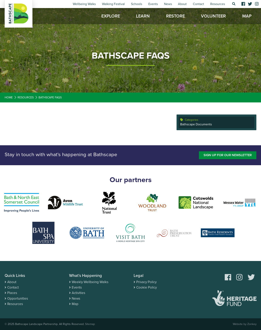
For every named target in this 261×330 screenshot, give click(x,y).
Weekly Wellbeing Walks (90, 282)
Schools (136, 4)
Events (153, 4)
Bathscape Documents (196, 124)
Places (12, 293)
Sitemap (90, 324)
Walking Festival (113, 4)
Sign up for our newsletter (228, 155)
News (168, 4)
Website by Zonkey (245, 324)
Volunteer (213, 16)
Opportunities (17, 298)
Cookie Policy (146, 287)
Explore (110, 16)
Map (247, 16)
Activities (78, 293)
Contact (198, 4)
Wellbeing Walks (84, 4)
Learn (143, 16)
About (182, 4)
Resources (217, 4)
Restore (175, 16)
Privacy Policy (146, 282)
